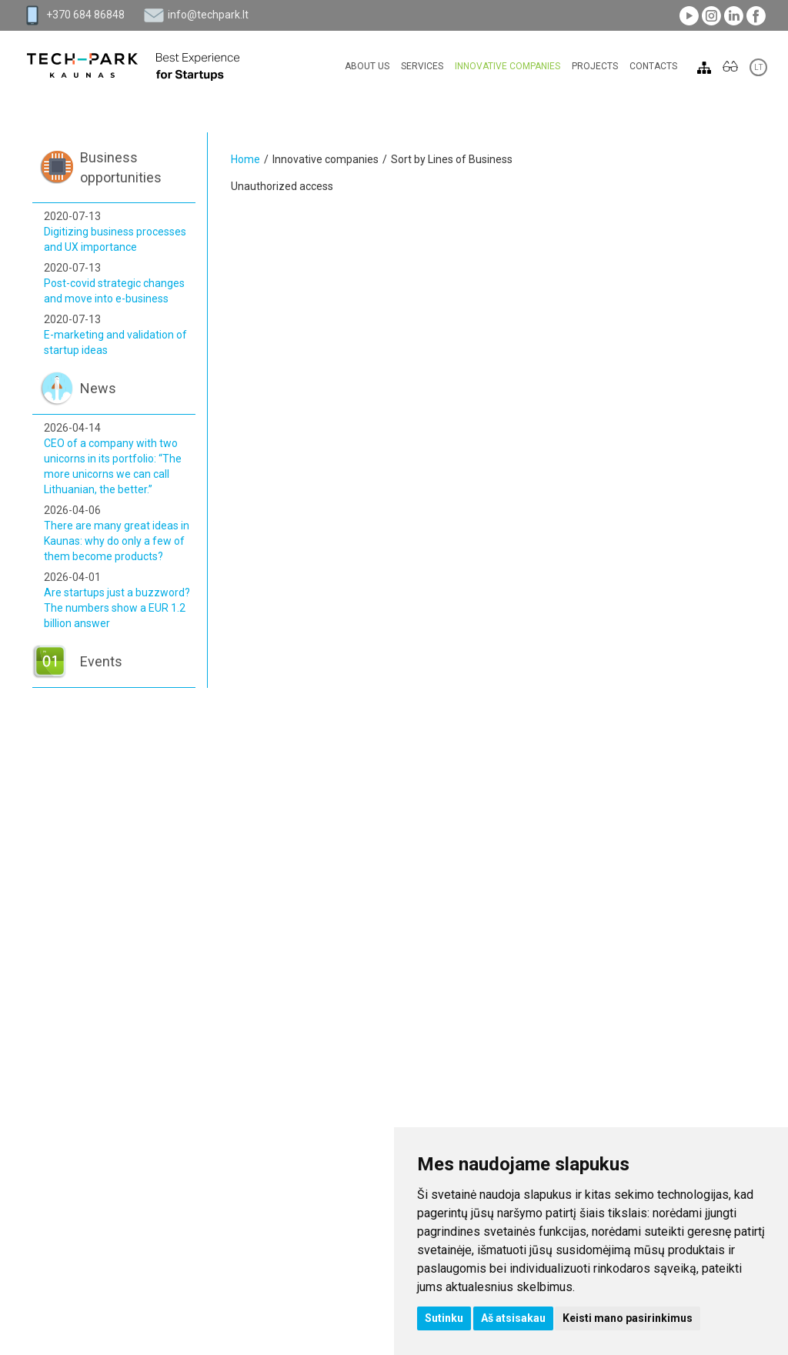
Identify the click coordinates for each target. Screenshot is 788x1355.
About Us (367, 66)
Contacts (653, 66)
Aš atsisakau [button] (513, 1318)
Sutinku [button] (444, 1318)
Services (422, 66)
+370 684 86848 (85, 14)
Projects (595, 66)
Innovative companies (507, 66)
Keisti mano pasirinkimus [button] (628, 1318)
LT (758, 67)
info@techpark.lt (208, 14)
